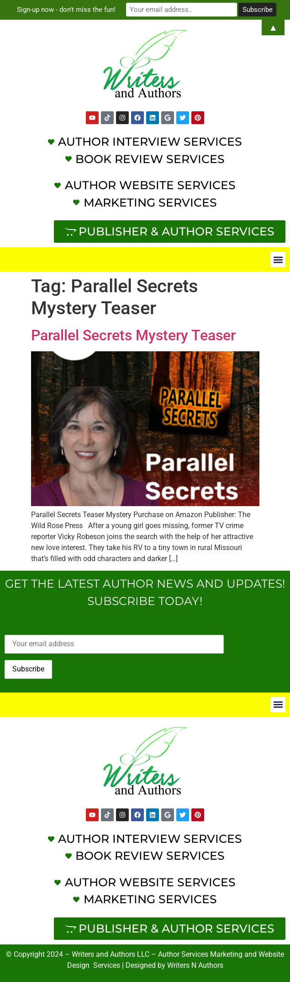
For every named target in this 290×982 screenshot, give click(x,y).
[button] (277, 259)
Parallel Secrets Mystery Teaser (133, 335)
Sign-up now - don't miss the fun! (67, 9)
